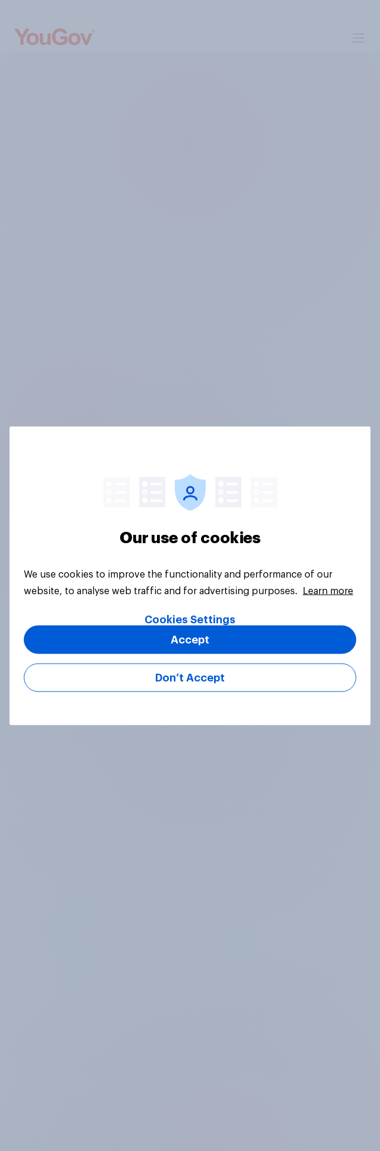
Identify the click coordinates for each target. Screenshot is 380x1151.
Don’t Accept (190, 677)
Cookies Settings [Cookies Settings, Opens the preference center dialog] (190, 619)
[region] (190, 575)
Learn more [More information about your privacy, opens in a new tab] (328, 590)
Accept (190, 639)
